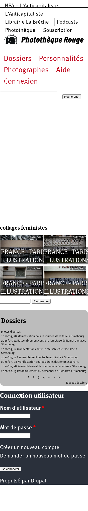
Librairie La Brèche (27, 22)
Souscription (58, 30)
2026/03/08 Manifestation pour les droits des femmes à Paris (40, 362)
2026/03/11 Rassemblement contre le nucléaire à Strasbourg (39, 357)
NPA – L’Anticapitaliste (31, 6)
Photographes (26, 70)
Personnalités (61, 59)
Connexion (21, 81)
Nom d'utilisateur (22, 408)
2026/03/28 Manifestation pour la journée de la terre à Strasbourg (42, 336)
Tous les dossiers (76, 382)
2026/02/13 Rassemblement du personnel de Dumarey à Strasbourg (43, 371)
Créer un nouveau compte (29, 447)
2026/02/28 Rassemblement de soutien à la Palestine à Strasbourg (43, 366)
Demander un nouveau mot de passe (42, 456)
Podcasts (67, 22)
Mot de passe (18, 428)
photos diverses (11, 331)
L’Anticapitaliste (24, 14)
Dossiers (18, 59)
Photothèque (20, 30)
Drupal (38, 481)
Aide (63, 70)
